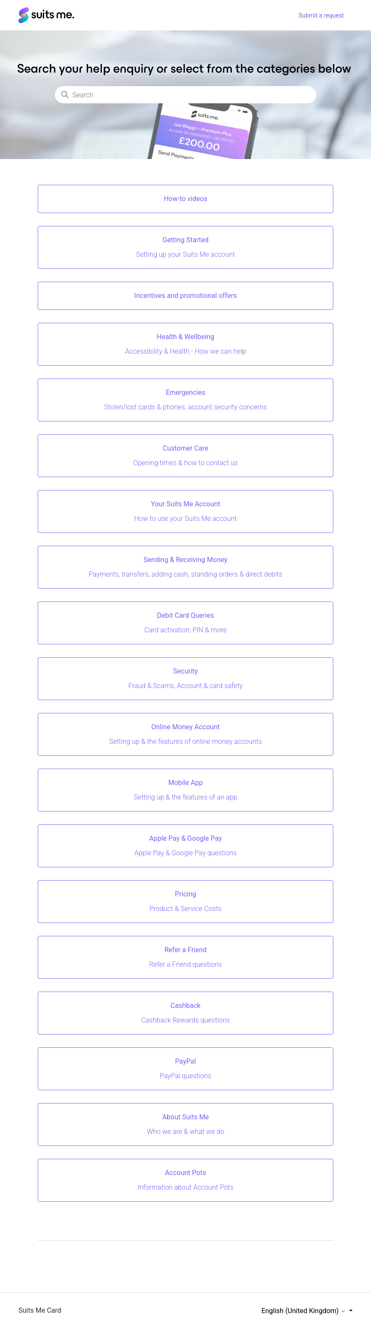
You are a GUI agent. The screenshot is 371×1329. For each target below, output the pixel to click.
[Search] (185, 94)
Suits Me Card (39, 1310)
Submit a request (321, 15)
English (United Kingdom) (304, 1311)
